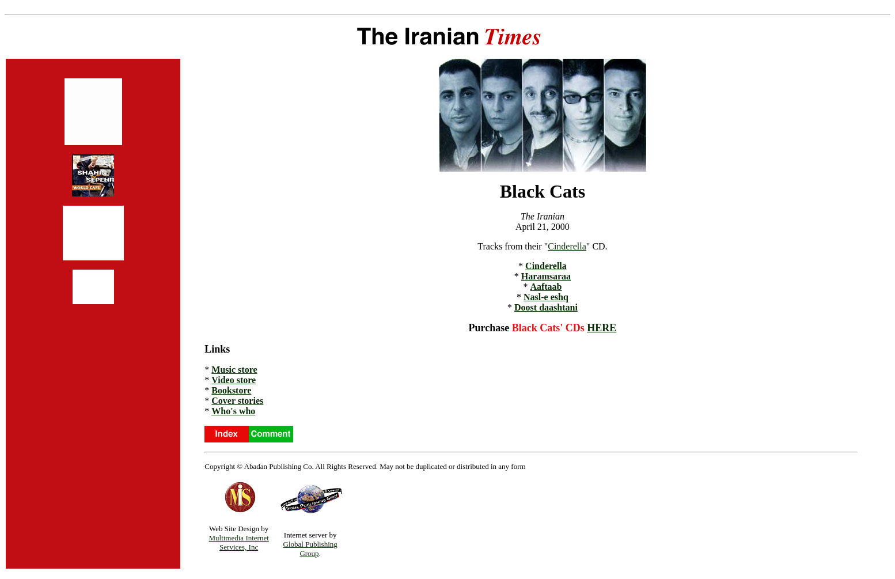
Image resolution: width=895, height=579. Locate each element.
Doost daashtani (546, 307)
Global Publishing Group (310, 549)
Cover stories (237, 401)
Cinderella (567, 246)
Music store (234, 369)
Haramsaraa (546, 276)
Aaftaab (546, 287)
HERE (601, 328)
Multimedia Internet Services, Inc (238, 542)
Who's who (233, 411)
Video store (233, 380)
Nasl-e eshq (546, 297)
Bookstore (231, 390)
